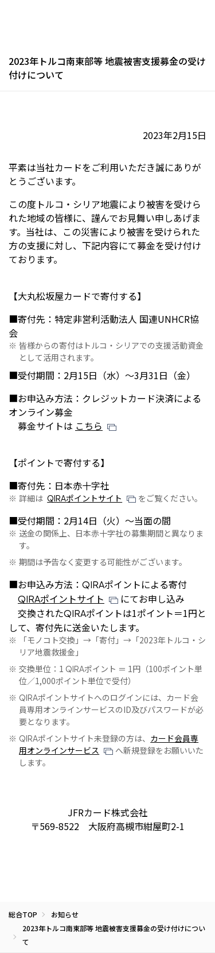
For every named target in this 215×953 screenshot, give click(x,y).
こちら (89, 426)
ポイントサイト (84, 498)
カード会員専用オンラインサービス (108, 744)
